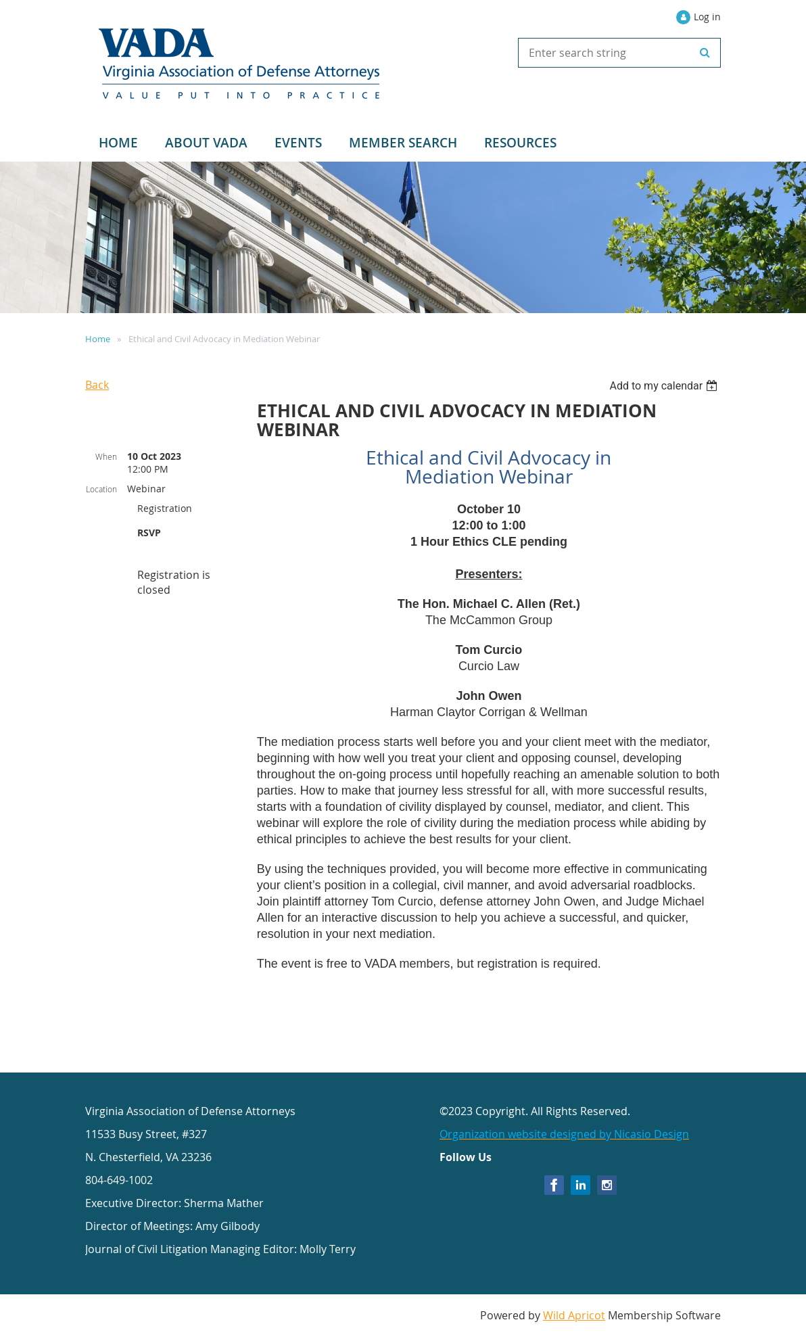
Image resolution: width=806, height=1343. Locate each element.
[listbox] (665, 385)
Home (97, 339)
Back (97, 384)
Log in (707, 16)
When (106, 456)
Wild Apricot (574, 1315)
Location (101, 489)
